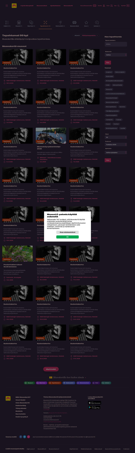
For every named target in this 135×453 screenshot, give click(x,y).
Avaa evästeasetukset (67, 232)
